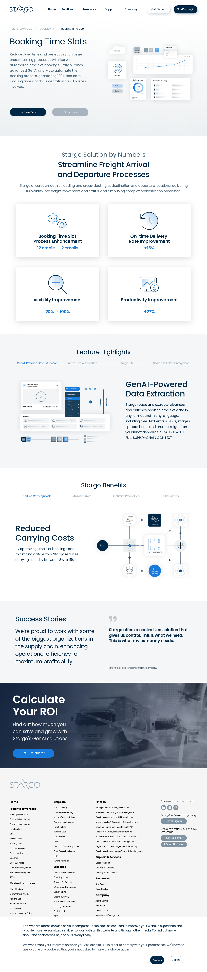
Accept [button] (156, 960)
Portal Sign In (174, 820)
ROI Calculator (174, 837)
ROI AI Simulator (174, 844)
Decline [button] (175, 960)
